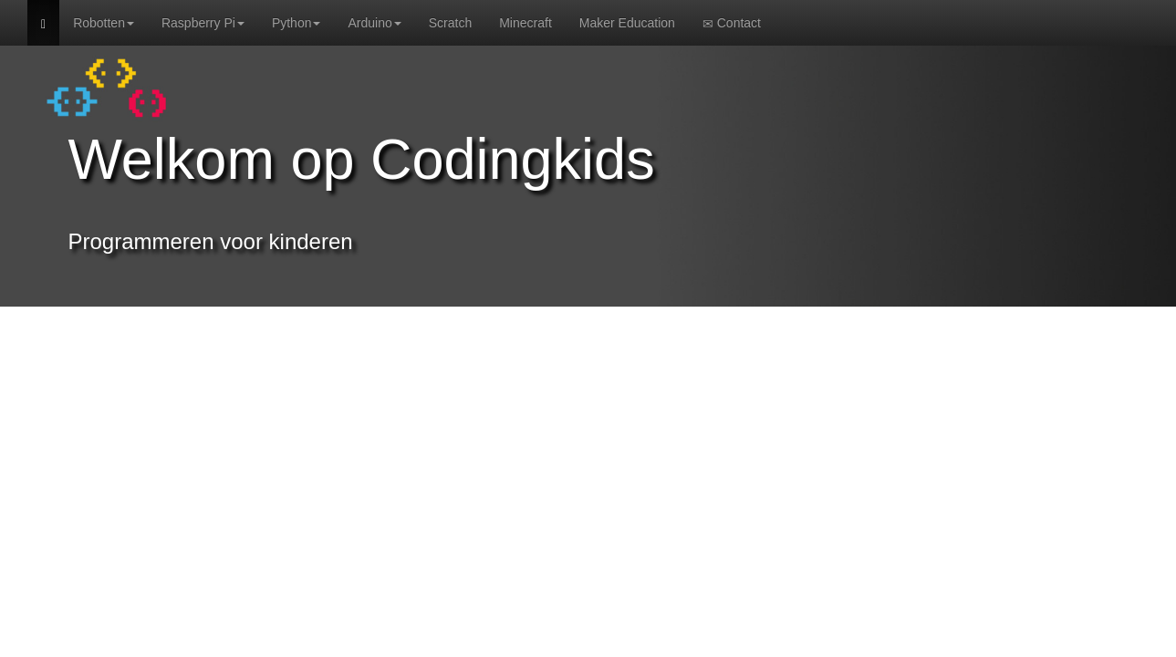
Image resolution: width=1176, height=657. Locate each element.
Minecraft (525, 23)
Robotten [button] (103, 23)
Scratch (450, 23)
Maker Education (627, 23)
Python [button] (296, 23)
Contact (731, 23)
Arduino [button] (374, 23)
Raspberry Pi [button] (203, 23)
